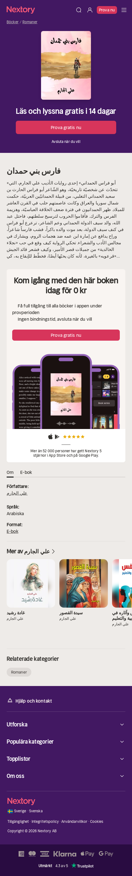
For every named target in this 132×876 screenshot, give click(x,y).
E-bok (12, 531)
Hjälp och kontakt (29, 700)
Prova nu (107, 9)
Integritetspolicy (45, 821)
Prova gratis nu (66, 127)
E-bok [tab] (26, 472)
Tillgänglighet (18, 821)
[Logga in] (89, 10)
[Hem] (40, 9)
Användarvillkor (74, 821)
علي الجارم (17, 493)
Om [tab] (10, 472)
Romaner (29, 22)
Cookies (96, 821)
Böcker (13, 22)
